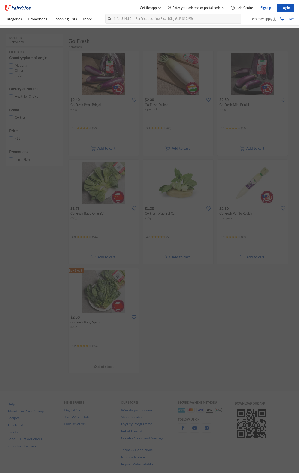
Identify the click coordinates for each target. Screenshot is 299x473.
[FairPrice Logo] (18, 8)
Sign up (265, 8)
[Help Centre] (242, 8)
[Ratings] (85, 128)
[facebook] (182, 431)
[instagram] (206, 431)
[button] (274, 19)
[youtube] (194, 431)
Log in (285, 8)
